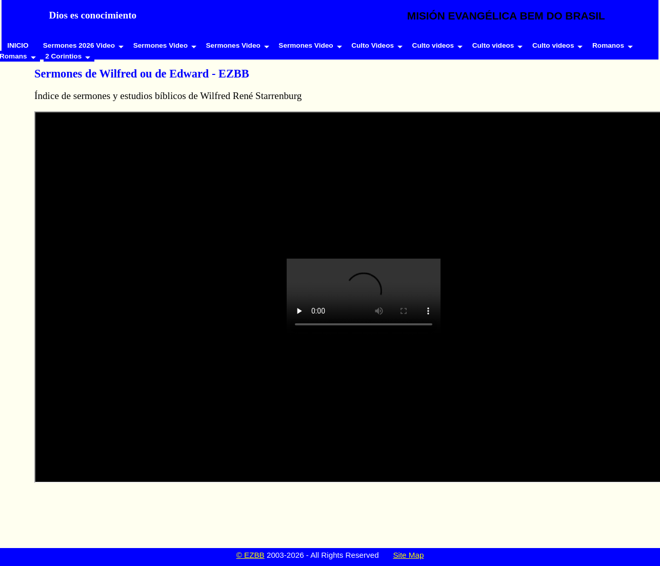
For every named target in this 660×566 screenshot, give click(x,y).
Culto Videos (372, 45)
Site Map (408, 555)
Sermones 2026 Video (79, 45)
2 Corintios (63, 56)
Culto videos (433, 45)
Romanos (608, 45)
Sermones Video (160, 45)
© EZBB (250, 555)
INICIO (18, 45)
